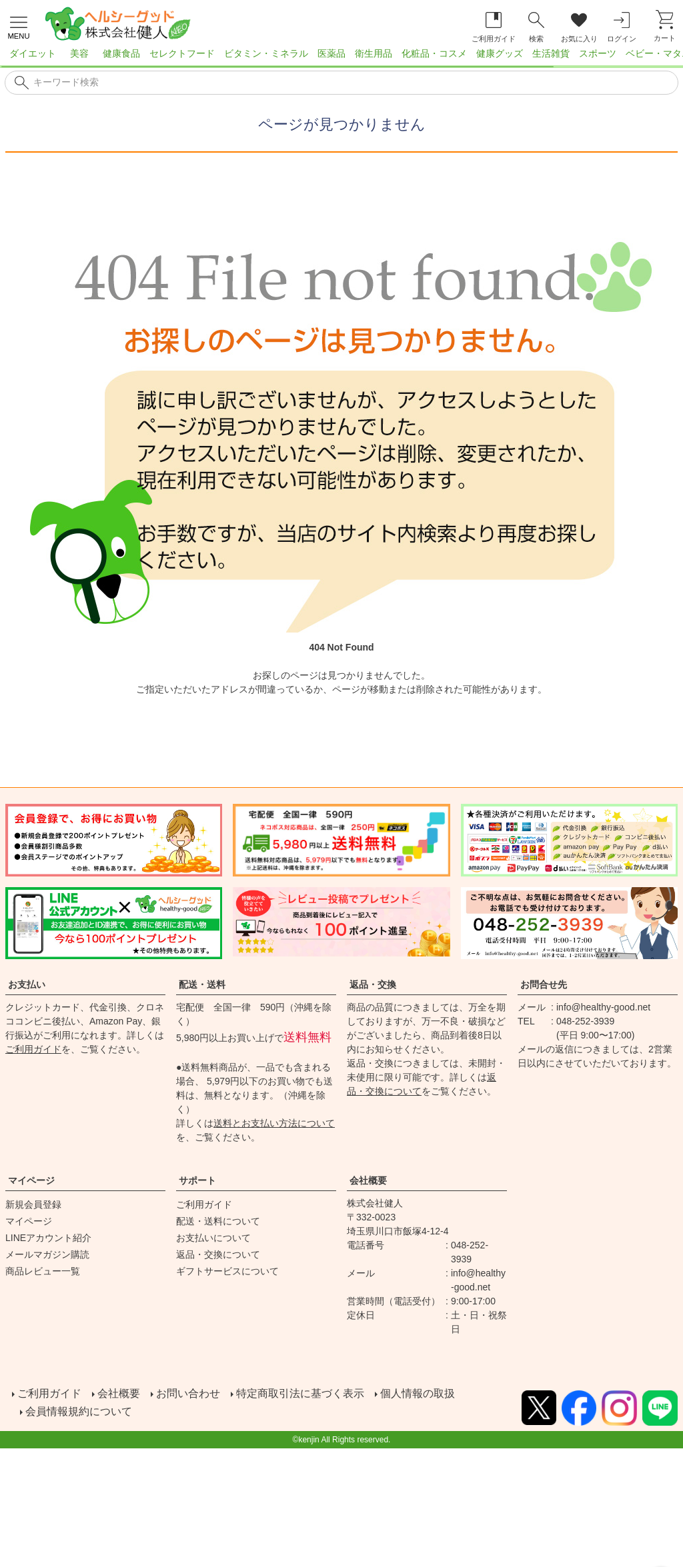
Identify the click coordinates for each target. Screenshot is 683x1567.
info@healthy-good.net (603, 1007)
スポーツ (597, 53)
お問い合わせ (187, 1392)
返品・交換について (218, 1254)
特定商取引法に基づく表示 (299, 1392)
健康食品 (121, 53)
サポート (197, 1180)
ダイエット (32, 53)
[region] (341, 57)
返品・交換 (373, 984)
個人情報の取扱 (416, 1392)
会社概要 (368, 1180)
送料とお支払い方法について (274, 1123)
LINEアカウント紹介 (48, 1237)
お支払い (26, 984)
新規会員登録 (33, 1204)
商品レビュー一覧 (42, 1271)
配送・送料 (202, 984)
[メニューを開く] (19, 26)
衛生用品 (373, 53)
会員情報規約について (80, 1408)
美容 (79, 53)
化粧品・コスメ (434, 53)
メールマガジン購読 (47, 1254)
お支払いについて (213, 1237)
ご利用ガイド (33, 1049)
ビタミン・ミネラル (266, 53)
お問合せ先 (543, 984)
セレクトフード (182, 53)
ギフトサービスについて (227, 1271)
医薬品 (331, 53)
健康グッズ (499, 53)
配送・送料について (218, 1221)
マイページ (31, 1180)
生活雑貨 (551, 53)
